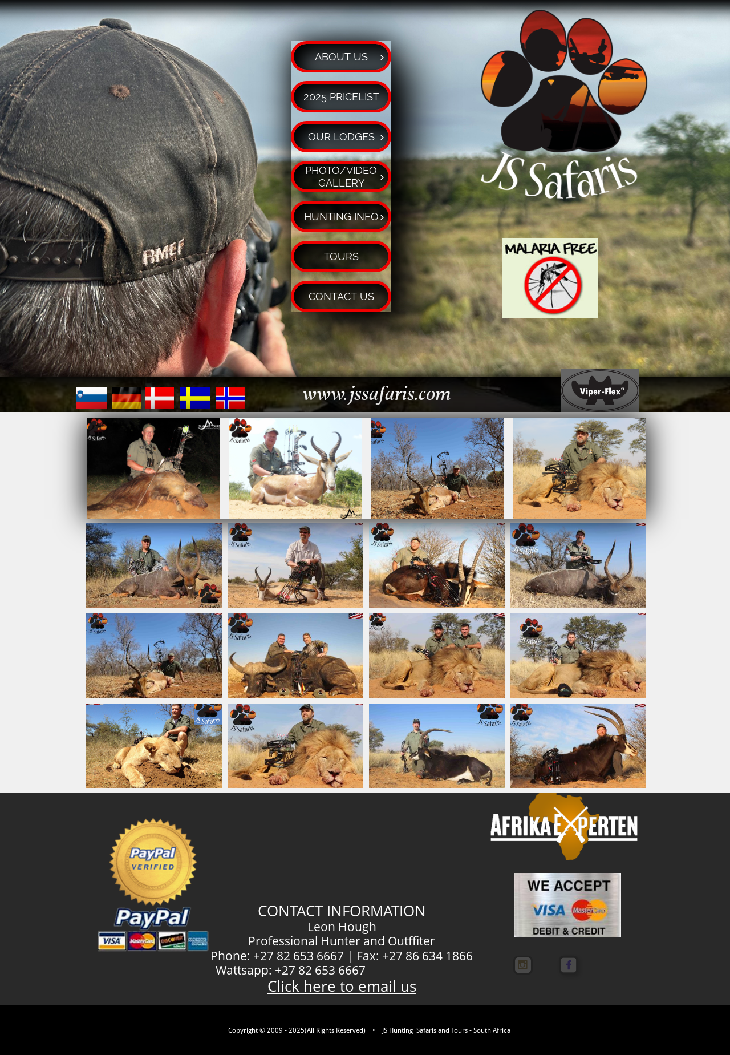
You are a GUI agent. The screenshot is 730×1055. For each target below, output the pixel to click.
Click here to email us (341, 986)
